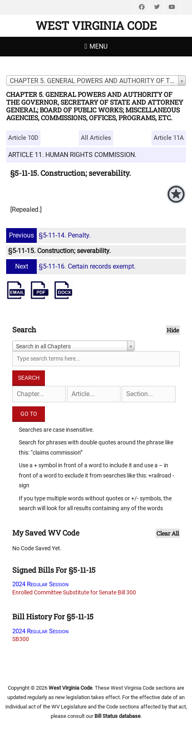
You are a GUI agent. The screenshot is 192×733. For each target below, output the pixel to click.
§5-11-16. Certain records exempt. (72, 266)
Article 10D (23, 137)
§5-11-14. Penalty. (49, 235)
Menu (98, 46)
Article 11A (169, 137)
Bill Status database (117, 716)
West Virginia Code (96, 25)
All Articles (96, 137)
